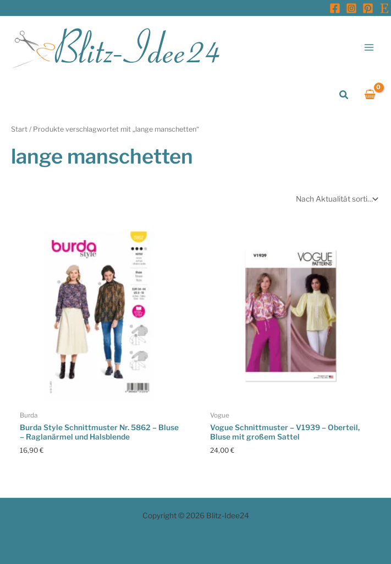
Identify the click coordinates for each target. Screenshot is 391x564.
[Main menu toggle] (369, 47)
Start (19, 129)
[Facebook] (334, 8)
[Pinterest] (367, 8)
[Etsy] (384, 8)
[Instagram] (351, 8)
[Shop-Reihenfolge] (336, 199)
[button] (344, 95)
